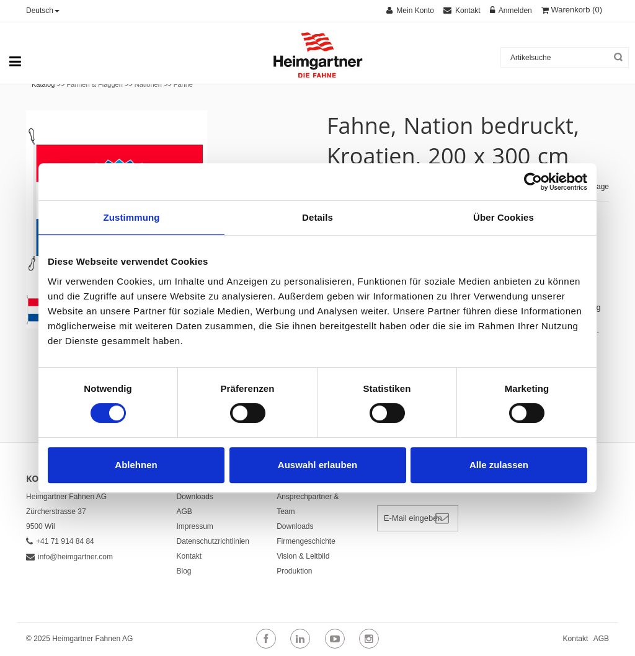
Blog (184, 571)
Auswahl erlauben (317, 464)
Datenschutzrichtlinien (213, 541)
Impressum (195, 526)
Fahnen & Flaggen (94, 84)
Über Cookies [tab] (503, 217)
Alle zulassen (498, 464)
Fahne (183, 84)
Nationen (148, 84)
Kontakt (189, 556)
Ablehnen (136, 464)
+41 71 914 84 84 (60, 541)
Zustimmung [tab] (132, 217)
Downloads (195, 496)
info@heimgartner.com (69, 556)
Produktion (294, 571)
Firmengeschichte (306, 541)
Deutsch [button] (43, 10)
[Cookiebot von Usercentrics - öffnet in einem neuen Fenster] (533, 181)
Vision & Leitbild (303, 556)
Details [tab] (317, 217)
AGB (184, 511)
